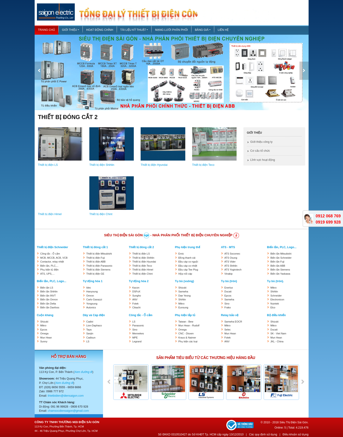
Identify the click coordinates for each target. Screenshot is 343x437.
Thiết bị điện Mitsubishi (99, 253)
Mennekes (138, 333)
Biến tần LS (46, 287)
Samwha (183, 291)
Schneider (276, 295)
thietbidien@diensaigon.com (66, 395)
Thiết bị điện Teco (203, 164)
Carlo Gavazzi (94, 299)
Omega (44, 333)
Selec (227, 329)
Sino (227, 303)
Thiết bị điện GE (95, 273)
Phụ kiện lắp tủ (185, 315)
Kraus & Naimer (187, 337)
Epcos (228, 295)
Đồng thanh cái (187, 257)
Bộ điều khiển (276, 315)
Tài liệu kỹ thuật (133, 29)
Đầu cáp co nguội (188, 261)
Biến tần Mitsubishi (281, 253)
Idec (88, 287)
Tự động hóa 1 (93, 281)
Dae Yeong (184, 295)
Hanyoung (92, 291)
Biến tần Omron (49, 299)
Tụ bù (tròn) (229, 281)
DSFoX (136, 291)
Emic (181, 253)
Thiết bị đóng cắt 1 (95, 247)
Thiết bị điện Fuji (95, 257)
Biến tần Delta (48, 303)
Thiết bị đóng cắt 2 (141, 247)
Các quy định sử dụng (263, 434)
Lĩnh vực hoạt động (262, 159)
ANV (135, 299)
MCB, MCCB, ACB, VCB (54, 257)
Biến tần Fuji (277, 261)
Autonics (91, 307)
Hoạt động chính (99, 29)
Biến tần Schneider (281, 257)
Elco (273, 307)
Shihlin (182, 299)
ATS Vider (230, 261)
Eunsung (183, 307)
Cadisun (90, 337)
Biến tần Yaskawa (280, 273)
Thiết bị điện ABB (96, 261)
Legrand (137, 341)
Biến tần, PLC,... (49, 265)
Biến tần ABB (278, 265)
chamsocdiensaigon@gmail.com (68, 410)
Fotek (135, 303)
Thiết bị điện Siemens (98, 269)
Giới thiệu (69, 29)
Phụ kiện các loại (188, 341)
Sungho (136, 295)
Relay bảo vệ (230, 315)
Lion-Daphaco (94, 325)
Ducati (228, 291)
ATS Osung (230, 257)
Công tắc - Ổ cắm (50, 253)
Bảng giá (202, 29)
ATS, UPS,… (47, 273)
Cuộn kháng (45, 315)
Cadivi (89, 321)
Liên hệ (223, 29)
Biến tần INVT (48, 295)
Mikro (181, 303)
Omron (90, 295)
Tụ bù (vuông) (184, 281)
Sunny (43, 341)
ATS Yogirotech (233, 269)
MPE (135, 337)
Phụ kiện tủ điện (49, 269)
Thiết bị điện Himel (50, 214)
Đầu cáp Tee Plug (188, 269)
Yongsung (92, 303)
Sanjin (89, 333)
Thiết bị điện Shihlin (101, 164)
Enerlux (228, 287)
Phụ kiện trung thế (187, 247)
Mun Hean (46, 337)
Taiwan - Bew (185, 321)
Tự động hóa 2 (139, 281)
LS (87, 341)
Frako (227, 307)
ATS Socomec (232, 253)
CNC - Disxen (186, 333)
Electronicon (277, 299)
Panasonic (138, 325)
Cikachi (136, 307)
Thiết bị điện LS (48, 164)
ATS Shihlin (230, 265)
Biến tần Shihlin (49, 291)
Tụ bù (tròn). (275, 281)
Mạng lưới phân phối (171, 29)
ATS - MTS (228, 247)
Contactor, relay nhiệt (52, 261)
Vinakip (228, 273)
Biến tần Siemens (280, 269)
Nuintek (275, 303)
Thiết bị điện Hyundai (154, 164)
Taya (89, 329)
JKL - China (277, 341)
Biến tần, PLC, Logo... (282, 247)
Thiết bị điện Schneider (52, 247)
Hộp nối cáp (185, 273)
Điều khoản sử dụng (295, 434)
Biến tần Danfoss (49, 307)
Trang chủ (46, 29)
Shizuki (182, 287)
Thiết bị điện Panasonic (99, 265)
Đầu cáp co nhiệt (187, 265)
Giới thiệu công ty (261, 141)
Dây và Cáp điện (94, 315)
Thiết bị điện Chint (100, 214)
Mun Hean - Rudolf (188, 325)
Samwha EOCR (233, 321)
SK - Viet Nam (278, 333)
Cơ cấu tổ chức (260, 150)
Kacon (135, 287)
